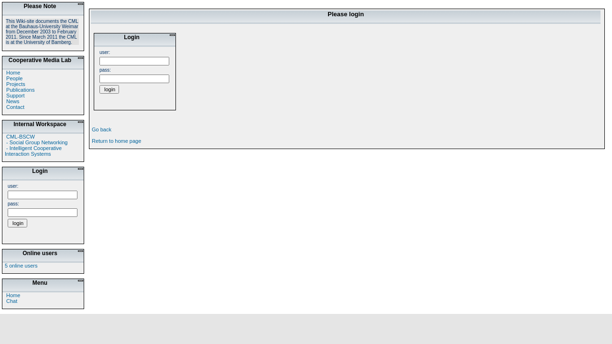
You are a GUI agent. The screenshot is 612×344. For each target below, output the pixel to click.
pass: (13, 203)
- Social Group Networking (36, 142)
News (13, 101)
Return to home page (116, 141)
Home (13, 72)
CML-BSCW (20, 137)
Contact (15, 107)
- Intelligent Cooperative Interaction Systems (33, 151)
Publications (20, 90)
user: (13, 186)
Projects (15, 84)
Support (15, 95)
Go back (101, 129)
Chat (11, 301)
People (14, 78)
